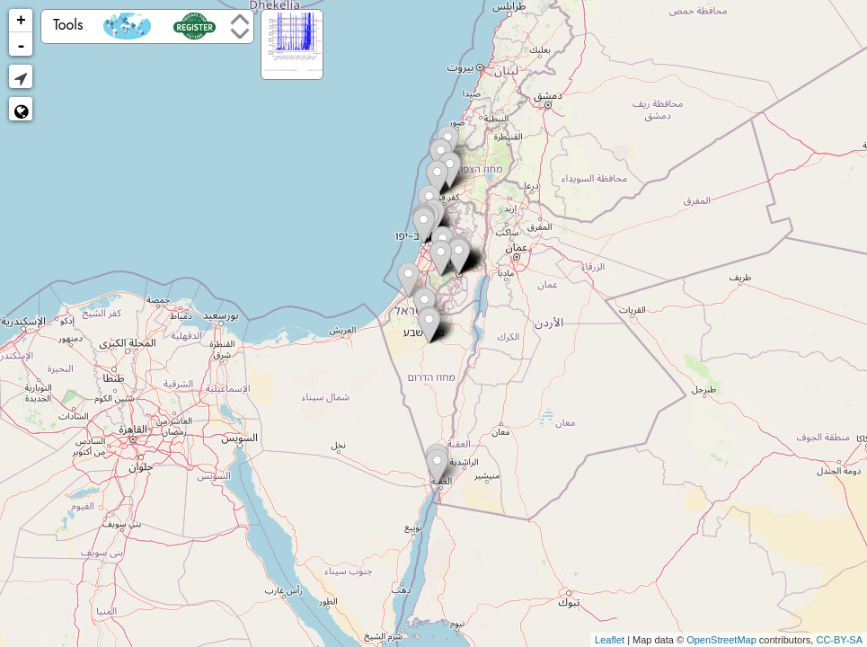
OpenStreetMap (721, 639)
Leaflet (609, 639)
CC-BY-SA (839, 639)
